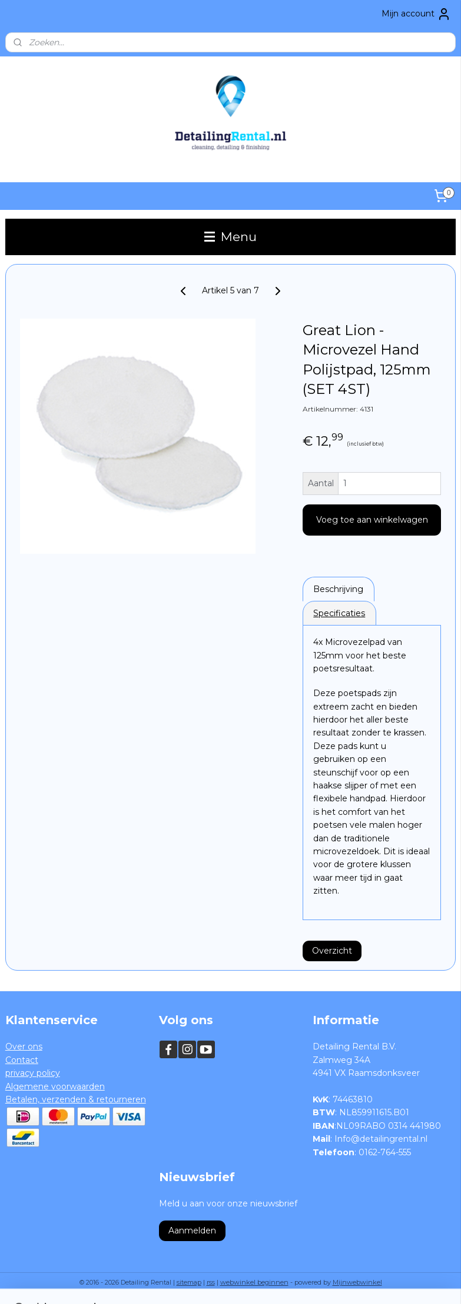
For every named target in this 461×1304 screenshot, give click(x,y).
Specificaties (339, 613)
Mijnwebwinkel (357, 1282)
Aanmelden (192, 1230)
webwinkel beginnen (254, 1282)
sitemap (189, 1282)
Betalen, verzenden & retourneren (75, 1099)
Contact (21, 1060)
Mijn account (416, 14)
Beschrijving (338, 589)
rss (211, 1282)
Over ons (23, 1046)
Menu (230, 236)
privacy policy (32, 1073)
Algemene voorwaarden (55, 1086)
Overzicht (332, 951)
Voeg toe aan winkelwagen (372, 520)
